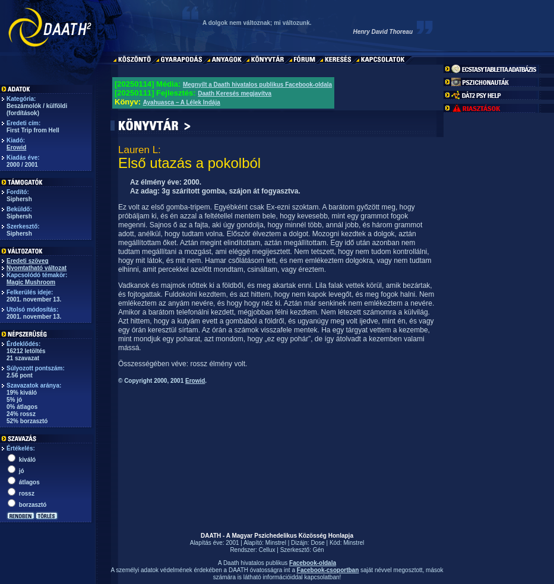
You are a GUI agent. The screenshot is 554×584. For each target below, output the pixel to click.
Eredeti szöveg (28, 261)
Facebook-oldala (312, 563)
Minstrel (275, 542)
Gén (318, 550)
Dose (317, 542)
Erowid (16, 147)
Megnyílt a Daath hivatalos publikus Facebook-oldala (257, 84)
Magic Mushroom (31, 282)
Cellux (267, 550)
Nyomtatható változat (37, 268)
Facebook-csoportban (328, 570)
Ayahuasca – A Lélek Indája (181, 102)
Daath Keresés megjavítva (234, 93)
